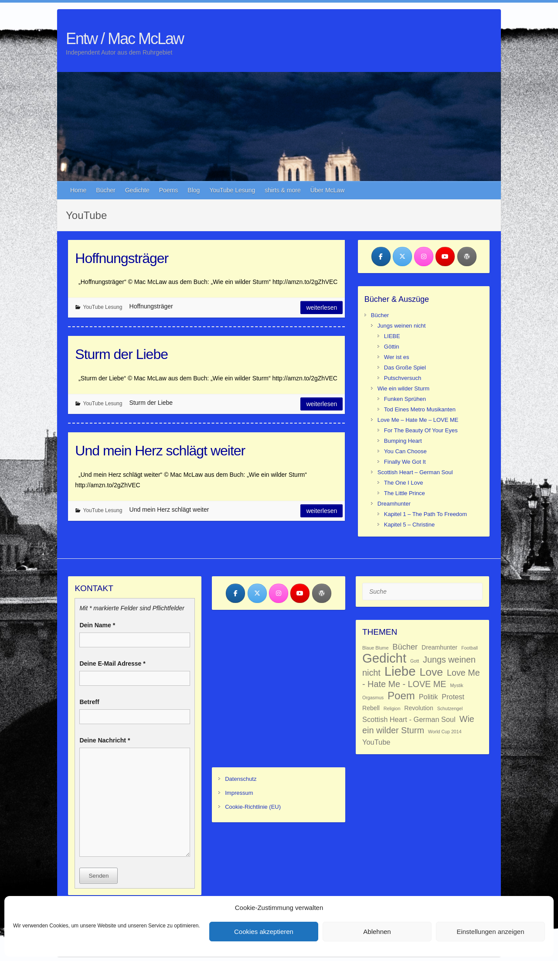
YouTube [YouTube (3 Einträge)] (376, 742)
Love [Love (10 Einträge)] (431, 672)
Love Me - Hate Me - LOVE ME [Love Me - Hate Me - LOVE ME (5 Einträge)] (421, 678)
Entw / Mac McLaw (125, 39)
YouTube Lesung (232, 190)
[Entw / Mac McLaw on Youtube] (445, 256)
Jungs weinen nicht (402, 325)
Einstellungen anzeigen (490, 931)
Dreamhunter (394, 503)
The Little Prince (404, 493)
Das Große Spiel (405, 367)
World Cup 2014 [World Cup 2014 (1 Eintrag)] (445, 731)
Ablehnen (377, 931)
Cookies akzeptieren (263, 931)
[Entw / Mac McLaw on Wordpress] (466, 256)
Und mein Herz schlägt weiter (160, 450)
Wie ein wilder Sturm (403, 388)
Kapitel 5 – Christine (409, 524)
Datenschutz (240, 779)
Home (78, 190)
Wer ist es (396, 357)
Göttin (391, 346)
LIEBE (392, 336)
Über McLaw (327, 190)
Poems (168, 190)
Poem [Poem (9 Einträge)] (401, 695)
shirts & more (282, 190)
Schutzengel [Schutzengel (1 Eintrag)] (450, 708)
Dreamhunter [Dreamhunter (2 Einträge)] (439, 647)
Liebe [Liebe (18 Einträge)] (400, 671)
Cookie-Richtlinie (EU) (253, 807)
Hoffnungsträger (121, 258)
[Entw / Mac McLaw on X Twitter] (402, 256)
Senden (98, 875)
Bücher (105, 190)
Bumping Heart (403, 441)
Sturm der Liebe (121, 354)
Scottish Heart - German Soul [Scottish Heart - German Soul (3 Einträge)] (409, 719)
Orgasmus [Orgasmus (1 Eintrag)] (373, 697)
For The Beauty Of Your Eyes (421, 430)
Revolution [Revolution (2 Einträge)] (418, 708)
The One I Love (403, 482)
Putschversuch (402, 378)
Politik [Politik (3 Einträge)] (428, 697)
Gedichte (137, 190)
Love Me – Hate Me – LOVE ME (418, 420)
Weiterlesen (321, 307)
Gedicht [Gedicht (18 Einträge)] (384, 658)
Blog (193, 190)
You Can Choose (405, 451)
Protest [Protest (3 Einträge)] (453, 697)
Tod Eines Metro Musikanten (420, 409)
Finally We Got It (405, 461)
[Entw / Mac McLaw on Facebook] (381, 256)
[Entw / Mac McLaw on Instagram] (423, 256)
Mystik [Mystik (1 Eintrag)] (456, 685)
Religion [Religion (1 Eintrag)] (392, 708)
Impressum (239, 793)
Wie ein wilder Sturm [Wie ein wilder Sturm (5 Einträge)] (418, 724)
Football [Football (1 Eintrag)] (469, 647)
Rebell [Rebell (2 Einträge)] (371, 708)
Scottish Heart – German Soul (415, 472)
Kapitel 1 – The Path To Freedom (425, 514)
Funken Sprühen (405, 399)
